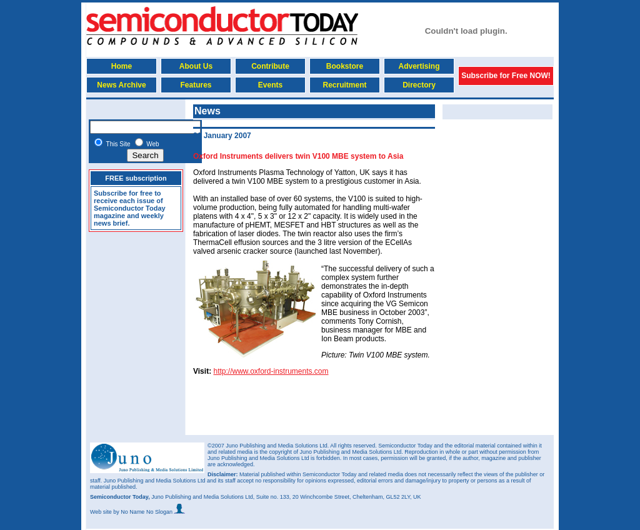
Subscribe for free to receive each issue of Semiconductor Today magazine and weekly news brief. (130, 208)
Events (270, 85)
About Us (195, 66)
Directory (419, 85)
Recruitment (344, 85)
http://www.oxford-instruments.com (270, 371)
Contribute (270, 66)
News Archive (121, 85)
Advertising (418, 66)
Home (121, 66)
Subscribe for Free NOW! (506, 75)
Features (195, 85)
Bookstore (344, 66)
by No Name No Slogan (149, 512)
